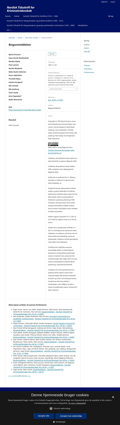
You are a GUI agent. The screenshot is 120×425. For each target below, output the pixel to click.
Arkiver (17, 16)
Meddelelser (83, 25)
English (87, 44)
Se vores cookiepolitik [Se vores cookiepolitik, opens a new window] (77, 403)
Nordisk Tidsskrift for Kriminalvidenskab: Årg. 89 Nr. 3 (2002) (50, 360)
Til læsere (87, 65)
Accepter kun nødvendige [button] (71, 416)
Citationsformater (56, 89)
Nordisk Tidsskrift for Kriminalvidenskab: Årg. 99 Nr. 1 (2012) (38, 370)
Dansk (86, 48)
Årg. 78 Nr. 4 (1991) (31, 38)
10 (26, 376)
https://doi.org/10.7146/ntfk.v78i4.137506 (25, 110)
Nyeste (7, 16)
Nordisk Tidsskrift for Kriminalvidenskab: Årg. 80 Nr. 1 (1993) (42, 366)
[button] (60, 421)
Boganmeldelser (48, 312)
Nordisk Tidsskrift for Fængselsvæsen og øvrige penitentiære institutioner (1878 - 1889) (40, 25)
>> (29, 376)
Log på (112, 2)
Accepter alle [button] (43, 416)
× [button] (113, 397)
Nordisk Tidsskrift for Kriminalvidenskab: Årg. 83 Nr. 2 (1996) (50, 330)
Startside (12, 38)
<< (9, 376)
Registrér (104, 2)
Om (8, 30)
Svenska (87, 51)
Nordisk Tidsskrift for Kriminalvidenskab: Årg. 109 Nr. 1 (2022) (48, 326)
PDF (52, 54)
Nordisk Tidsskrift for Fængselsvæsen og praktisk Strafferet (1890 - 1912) (35, 21)
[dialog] (60, 408)
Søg (110, 16)
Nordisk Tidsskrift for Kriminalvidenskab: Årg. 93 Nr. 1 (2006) (50, 337)
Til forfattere (88, 69)
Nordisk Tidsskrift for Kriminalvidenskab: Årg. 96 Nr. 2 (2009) (42, 313)
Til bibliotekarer (89, 72)
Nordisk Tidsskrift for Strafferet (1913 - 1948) (40, 16)
